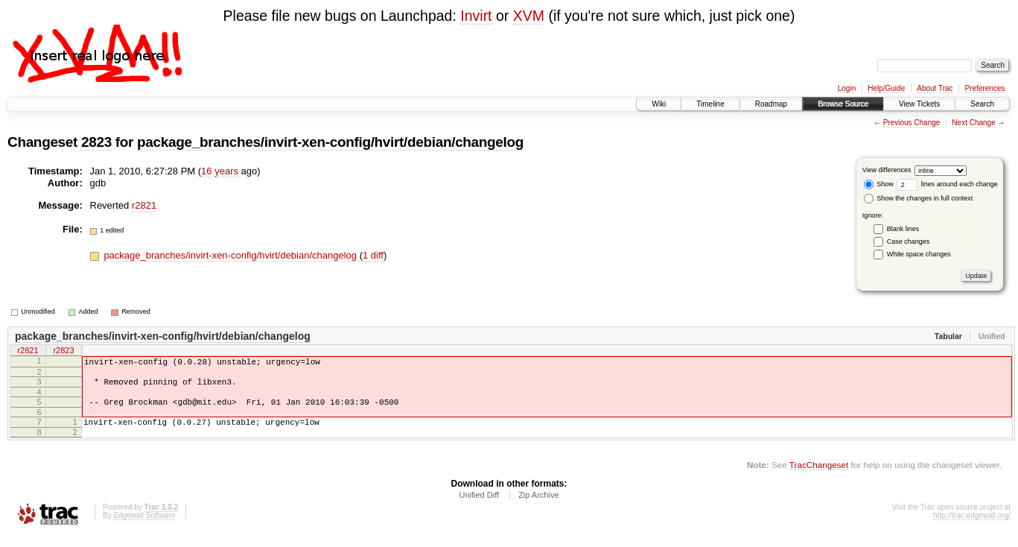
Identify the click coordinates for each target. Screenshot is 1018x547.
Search (982, 104)
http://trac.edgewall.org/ (972, 526)
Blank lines (903, 229)
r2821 (144, 205)
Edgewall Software (144, 526)
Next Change (973, 122)
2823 (96, 142)
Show (879, 184)
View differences (887, 170)
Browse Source (843, 104)
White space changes (919, 254)
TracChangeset (818, 476)
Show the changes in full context (918, 198)
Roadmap (771, 104)
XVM (528, 15)
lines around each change (947, 184)
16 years (219, 171)
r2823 (63, 351)
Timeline (710, 104)
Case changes (908, 241)
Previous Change (912, 122)
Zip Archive (538, 506)
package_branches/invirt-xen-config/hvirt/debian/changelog (330, 142)
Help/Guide (886, 88)
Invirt (475, 15)
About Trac (934, 88)
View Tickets (919, 104)
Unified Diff (479, 506)
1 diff (373, 255)
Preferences (985, 88)
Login (847, 88)
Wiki (659, 104)
